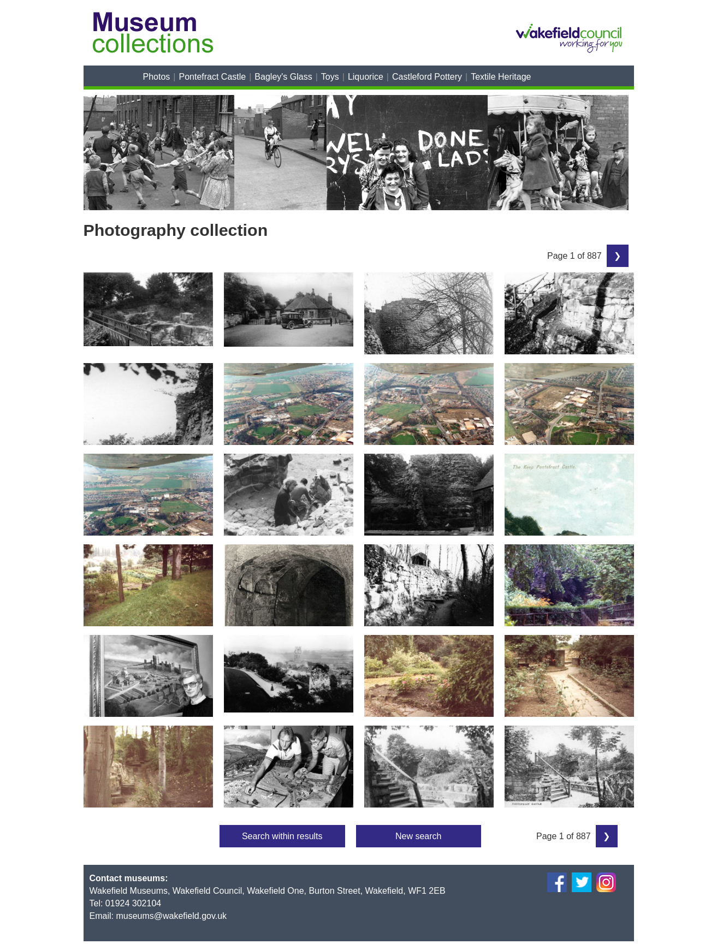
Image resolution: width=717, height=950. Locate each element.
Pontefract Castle (212, 76)
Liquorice (365, 76)
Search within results (282, 836)
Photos (156, 76)
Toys (330, 76)
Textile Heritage (501, 76)
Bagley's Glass (283, 76)
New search (418, 836)
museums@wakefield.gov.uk (171, 916)
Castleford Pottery (427, 76)
